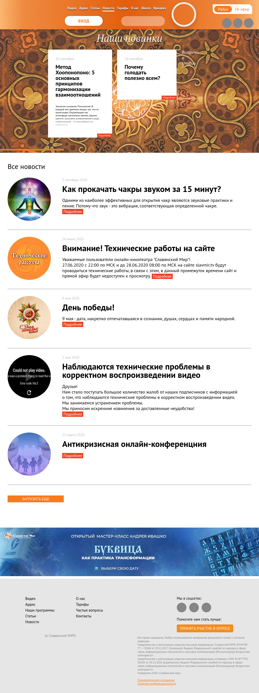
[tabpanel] (129, 91)
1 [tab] (32, 149)
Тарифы (122, 8)
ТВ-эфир (241, 9)
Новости (108, 8)
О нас (135, 8)
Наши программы (39, 610)
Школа (146, 8)
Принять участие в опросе (205, 628)
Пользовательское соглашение (156, 680)
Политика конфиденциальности (157, 683)
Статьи (95, 8)
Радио (223, 9)
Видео (72, 8)
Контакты (83, 616)
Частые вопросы (89, 610)
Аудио (83, 8)
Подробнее (104, 135)
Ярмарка (160, 8)
